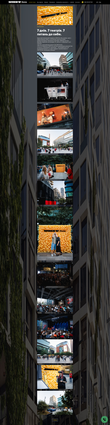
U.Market (72, 2)
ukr (97, 2)
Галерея (46, 2)
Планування (52, 2)
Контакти (77, 2)
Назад (55, 420)
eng (100, 2)
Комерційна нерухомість (62, 2)
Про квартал (40, 2)
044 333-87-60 (87, 2)
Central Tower (32, 2)
